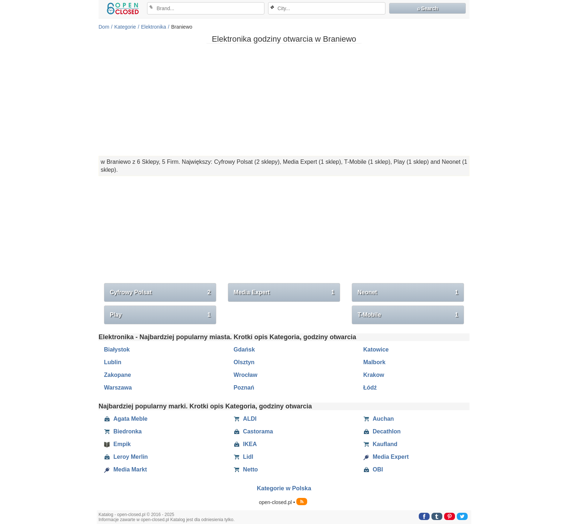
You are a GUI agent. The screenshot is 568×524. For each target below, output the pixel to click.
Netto (246, 469)
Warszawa (118, 387)
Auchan (378, 419)
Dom (104, 27)
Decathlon (382, 431)
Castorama (253, 431)
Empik (117, 444)
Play (160, 315)
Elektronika (153, 27)
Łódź (370, 387)
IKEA (245, 444)
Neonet (408, 292)
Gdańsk (244, 349)
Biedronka (123, 431)
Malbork (374, 362)
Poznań (244, 387)
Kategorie (125, 27)
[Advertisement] (284, 99)
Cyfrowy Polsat (160, 292)
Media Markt (125, 469)
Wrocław (246, 375)
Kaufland (380, 444)
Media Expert (284, 292)
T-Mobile (408, 315)
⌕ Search (427, 8)
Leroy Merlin (126, 457)
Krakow (373, 375)
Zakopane (117, 375)
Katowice (376, 349)
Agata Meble (125, 419)
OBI (373, 469)
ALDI (245, 419)
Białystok (117, 349)
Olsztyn (244, 362)
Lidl (243, 457)
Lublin (112, 362)
